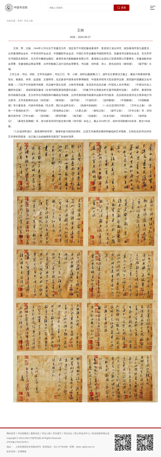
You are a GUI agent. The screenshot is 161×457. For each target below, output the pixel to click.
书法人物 (28, 24)
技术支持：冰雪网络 (16, 452)
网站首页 (11, 433)
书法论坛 (68, 433)
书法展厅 (57, 433)
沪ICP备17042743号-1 (18, 442)
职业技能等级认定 (101, 433)
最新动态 (35, 433)
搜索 (121, 7)
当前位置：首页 (14, 24)
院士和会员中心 (82, 433)
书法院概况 (23, 433)
